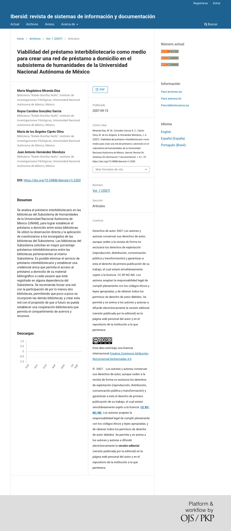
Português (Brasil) (173, 145)
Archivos (32, 24)
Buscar (211, 24)
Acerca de (68, 24)
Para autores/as (171, 98)
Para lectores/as (171, 91)
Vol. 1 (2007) (54, 38)
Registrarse (200, 3)
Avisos (49, 24)
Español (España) (173, 138)
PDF (102, 89)
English (166, 132)
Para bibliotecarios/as (175, 105)
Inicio (20, 38)
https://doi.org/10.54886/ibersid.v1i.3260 (52, 180)
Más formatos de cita (109, 169)
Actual (15, 24)
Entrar (217, 3)
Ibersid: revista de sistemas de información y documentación (83, 16)
